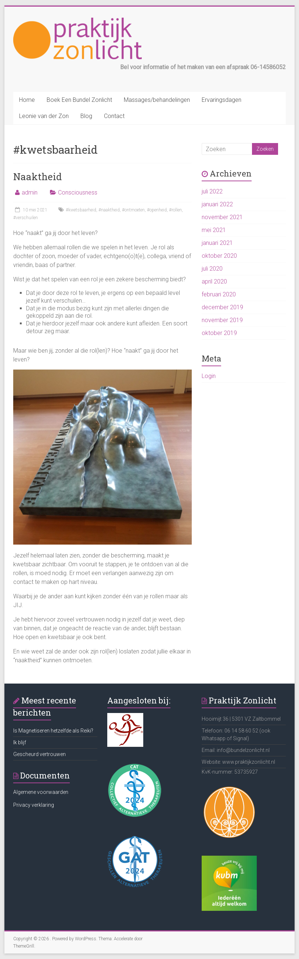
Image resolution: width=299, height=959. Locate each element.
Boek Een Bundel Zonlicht (79, 99)
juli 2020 (212, 268)
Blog (86, 116)
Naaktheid (37, 176)
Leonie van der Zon (44, 116)
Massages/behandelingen (157, 99)
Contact (114, 116)
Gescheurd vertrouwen (39, 754)
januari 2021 (217, 242)
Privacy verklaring (33, 805)
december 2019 (222, 307)
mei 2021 (214, 230)
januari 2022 (217, 204)
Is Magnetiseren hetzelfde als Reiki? (53, 731)
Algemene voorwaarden (40, 792)
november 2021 (222, 217)
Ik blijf (19, 742)
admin (29, 192)
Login (209, 375)
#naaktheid (109, 210)
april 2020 (214, 281)
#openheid (157, 210)
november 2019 (222, 320)
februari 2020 (219, 294)
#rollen (175, 210)
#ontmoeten (133, 210)
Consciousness (77, 192)
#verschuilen (25, 217)
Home (27, 99)
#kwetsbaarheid (81, 210)
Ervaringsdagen (221, 99)
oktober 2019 (219, 332)
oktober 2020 (219, 255)
